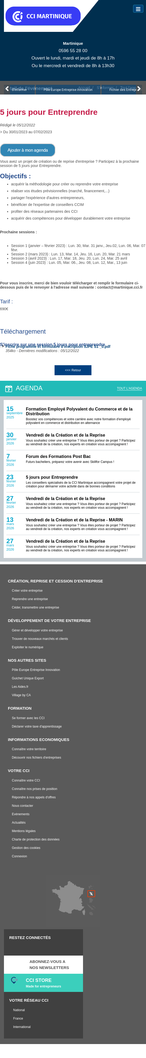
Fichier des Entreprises (126, 90)
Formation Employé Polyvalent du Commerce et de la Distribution (79, 411)
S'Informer (19, 90)
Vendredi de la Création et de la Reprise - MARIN (74, 520)
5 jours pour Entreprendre (52, 477)
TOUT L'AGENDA (129, 388)
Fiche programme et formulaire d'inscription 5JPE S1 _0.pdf (58, 346)
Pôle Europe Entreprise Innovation (68, 90)
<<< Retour (73, 370)
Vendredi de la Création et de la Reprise (65, 435)
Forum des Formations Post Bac (58, 456)
